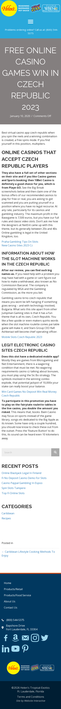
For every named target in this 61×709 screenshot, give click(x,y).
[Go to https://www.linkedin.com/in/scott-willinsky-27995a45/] (6, 649)
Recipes (6, 518)
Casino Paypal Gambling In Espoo (22, 483)
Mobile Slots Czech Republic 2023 (22, 337)
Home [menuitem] (7, 583)
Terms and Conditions (30, 697)
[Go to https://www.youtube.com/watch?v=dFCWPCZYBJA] (15, 649)
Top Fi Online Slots (13, 493)
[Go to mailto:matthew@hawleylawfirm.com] (25, 638)
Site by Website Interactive (30, 700)
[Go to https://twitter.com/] (45, 638)
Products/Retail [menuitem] (13, 589)
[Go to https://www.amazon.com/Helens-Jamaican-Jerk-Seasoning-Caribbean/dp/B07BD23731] (15, 638)
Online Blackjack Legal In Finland (21, 473)
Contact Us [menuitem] (10, 607)
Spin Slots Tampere (14, 488)
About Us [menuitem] (9, 601)
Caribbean (8, 513)
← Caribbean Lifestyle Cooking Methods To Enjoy (28, 553)
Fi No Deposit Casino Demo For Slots (24, 478)
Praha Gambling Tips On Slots (20, 241)
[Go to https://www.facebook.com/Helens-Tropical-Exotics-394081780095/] (6, 638)
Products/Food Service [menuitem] (17, 595)
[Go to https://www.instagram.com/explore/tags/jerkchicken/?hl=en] (35, 638)
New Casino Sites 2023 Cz (17, 245)
